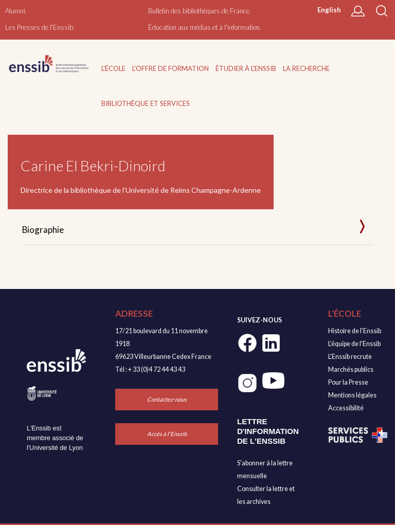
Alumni (15, 11)
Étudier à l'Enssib (246, 68)
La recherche (306, 68)
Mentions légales (352, 395)
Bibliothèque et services (145, 103)
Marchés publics (350, 369)
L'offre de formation (170, 68)
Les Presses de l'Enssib (39, 27)
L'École (113, 68)
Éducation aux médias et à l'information (204, 27)
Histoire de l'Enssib (354, 331)
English (329, 10)
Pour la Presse (348, 382)
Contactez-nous (167, 399)
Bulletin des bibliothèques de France (198, 11)
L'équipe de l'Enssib (354, 344)
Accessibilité (346, 408)
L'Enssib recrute (350, 356)
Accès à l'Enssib (167, 433)
